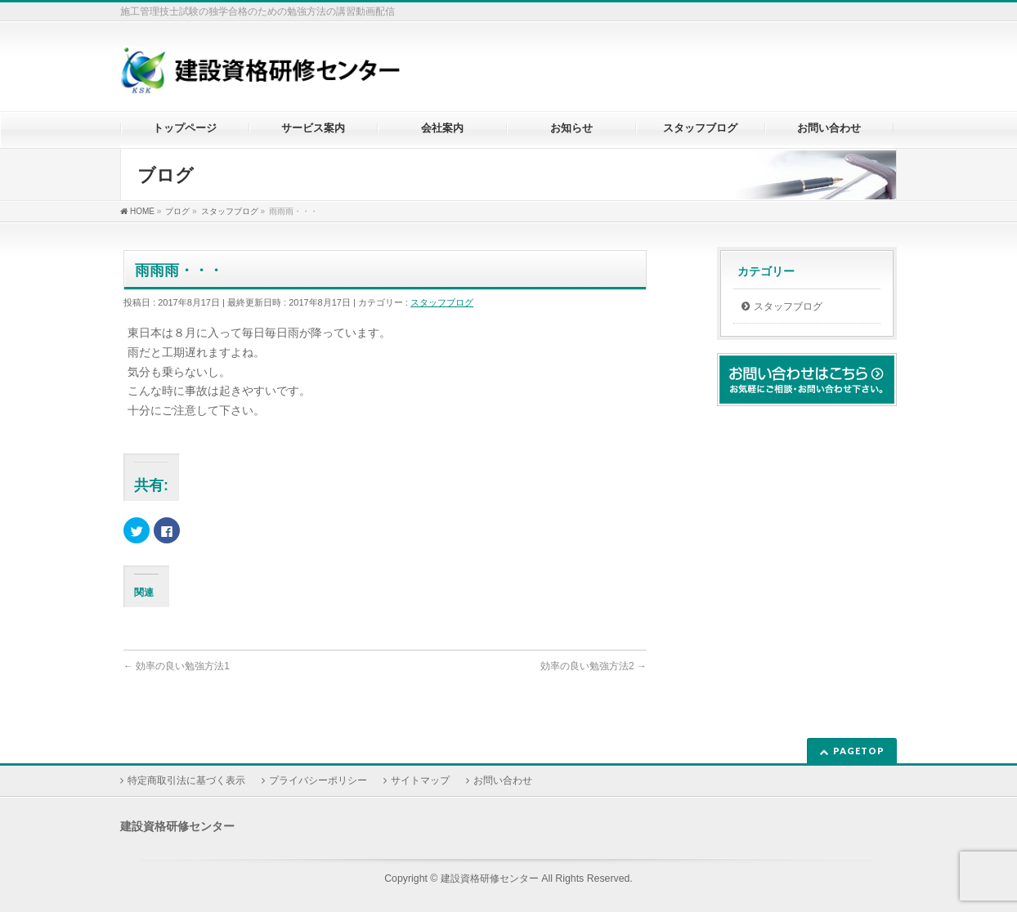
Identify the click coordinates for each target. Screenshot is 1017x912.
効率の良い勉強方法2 (593, 666)
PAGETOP (859, 750)
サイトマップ (420, 780)
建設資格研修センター (490, 878)
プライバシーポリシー (318, 780)
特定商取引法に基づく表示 (186, 780)
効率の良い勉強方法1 (176, 666)
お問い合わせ (502, 780)
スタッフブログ (441, 302)
